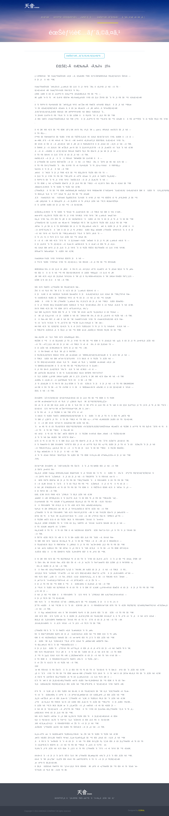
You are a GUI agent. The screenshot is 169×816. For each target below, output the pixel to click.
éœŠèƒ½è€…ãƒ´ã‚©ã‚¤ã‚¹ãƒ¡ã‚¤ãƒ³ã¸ (84, 56)
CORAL (141, 810)
